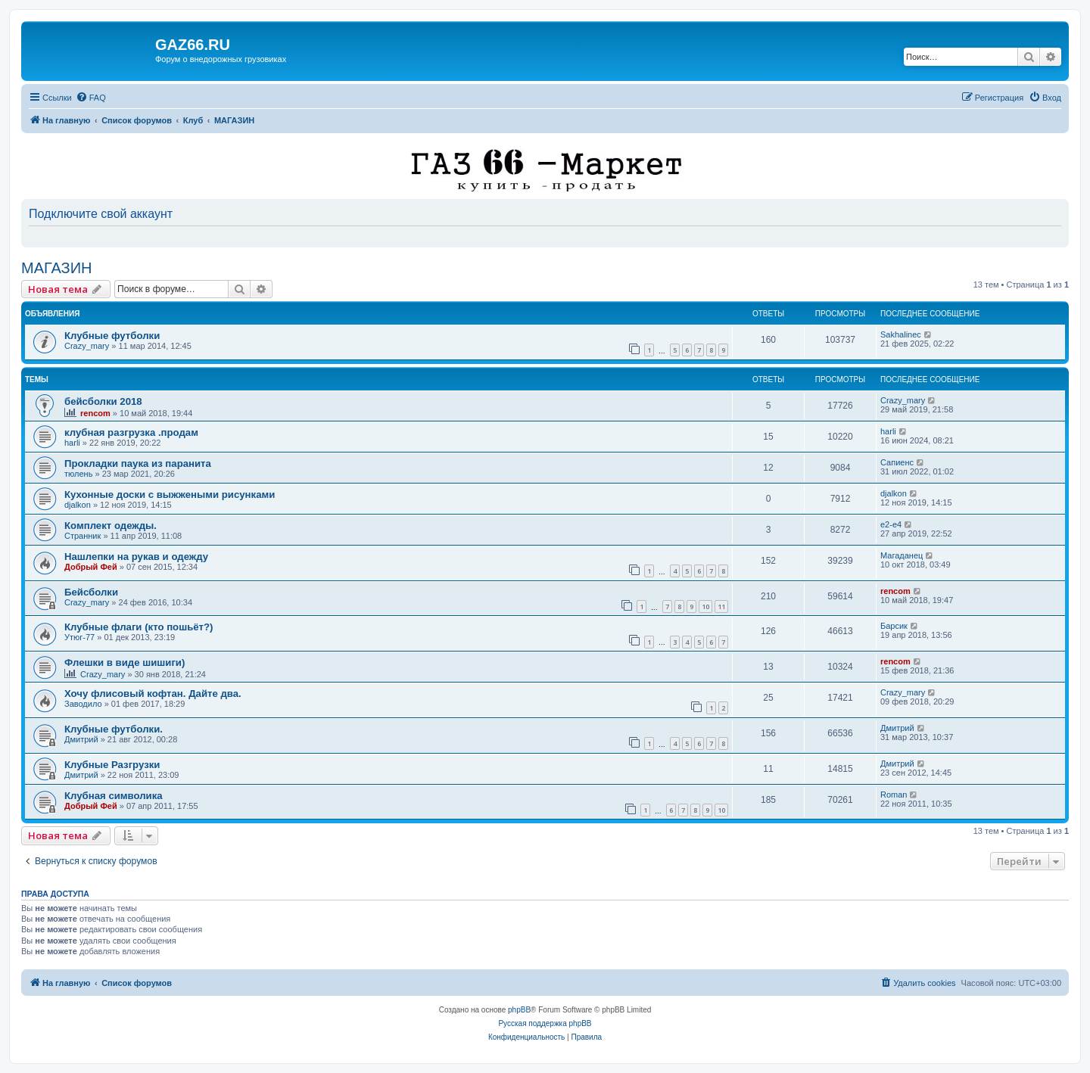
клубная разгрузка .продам (131, 432)
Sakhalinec (900, 334)
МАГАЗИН (56, 268)
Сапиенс (897, 462)
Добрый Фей (90, 566)
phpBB (519, 1010)
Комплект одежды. (110, 525)
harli (72, 442)
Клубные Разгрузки (112, 764)
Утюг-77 (79, 637)
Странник (82, 535)
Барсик (894, 625)
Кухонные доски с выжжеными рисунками (169, 494)
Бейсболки (91, 592)
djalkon (77, 504)
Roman (893, 794)
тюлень (78, 473)
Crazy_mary (86, 345)
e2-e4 (891, 524)
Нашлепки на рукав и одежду (136, 556)
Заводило (83, 703)
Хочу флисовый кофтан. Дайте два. (152, 693)
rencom (95, 413)
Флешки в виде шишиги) (124, 662)
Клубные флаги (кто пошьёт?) (138, 627)
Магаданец (901, 555)
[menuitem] (91, 98)
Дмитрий (81, 739)
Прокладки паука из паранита (137, 463)
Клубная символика (113, 795)
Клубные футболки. (113, 729)
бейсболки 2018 (103, 401)
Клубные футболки (112, 335)
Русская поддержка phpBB (544, 1023)
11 (721, 606)
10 (705, 606)
